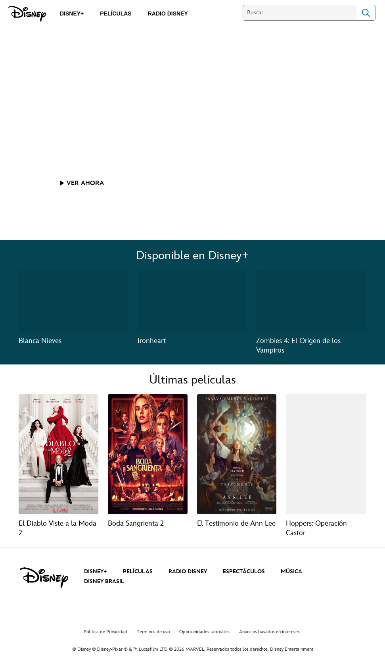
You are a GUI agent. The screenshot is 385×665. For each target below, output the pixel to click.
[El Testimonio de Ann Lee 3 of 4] (237, 454)
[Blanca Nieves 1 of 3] (73, 301)
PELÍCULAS (138, 571)
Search (366, 12)
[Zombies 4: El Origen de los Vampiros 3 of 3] (311, 301)
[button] (82, 183)
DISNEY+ (95, 571)
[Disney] (27, 14)
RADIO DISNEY (188, 571)
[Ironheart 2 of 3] (192, 301)
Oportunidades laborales (204, 632)
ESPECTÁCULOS (244, 571)
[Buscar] (299, 13)
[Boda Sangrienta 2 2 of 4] (148, 454)
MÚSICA (291, 571)
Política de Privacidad (105, 632)
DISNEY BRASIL (104, 581)
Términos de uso (153, 632)
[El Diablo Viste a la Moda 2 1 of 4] (58, 454)
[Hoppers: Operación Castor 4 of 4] (326, 454)
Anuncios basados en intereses (269, 632)
